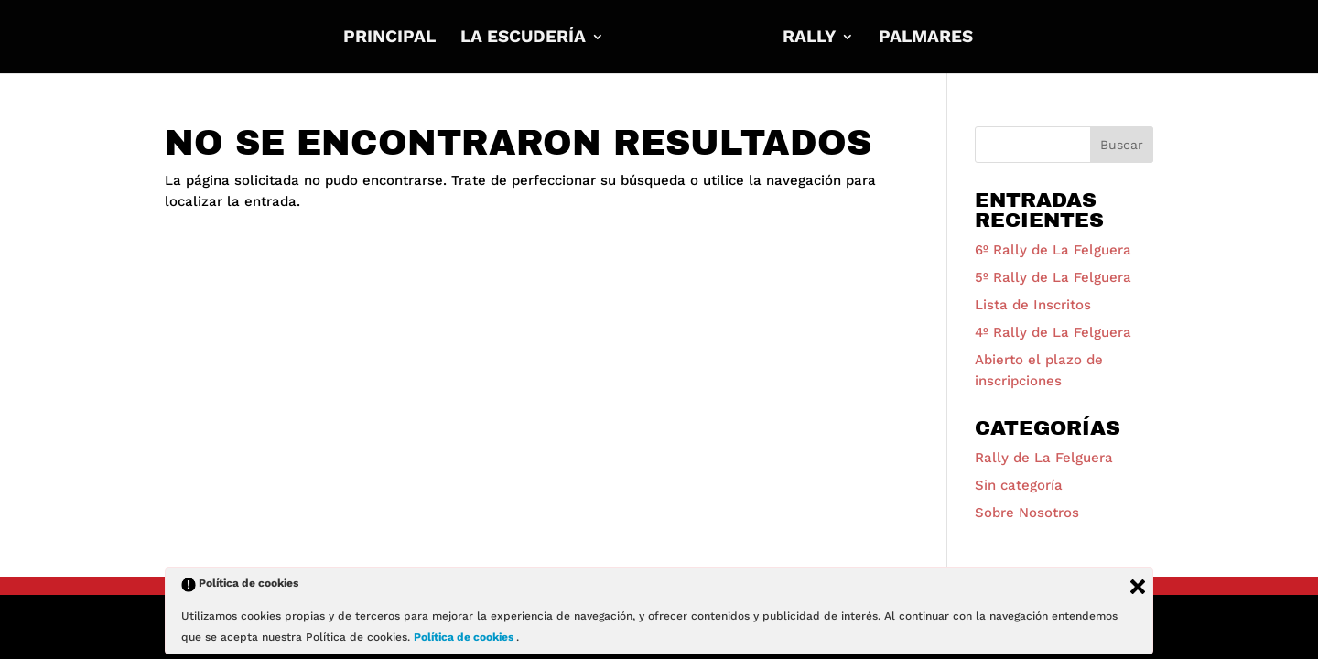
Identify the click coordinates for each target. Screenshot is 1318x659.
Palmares (926, 38)
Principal (389, 38)
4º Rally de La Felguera (1053, 332)
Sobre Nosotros (1027, 512)
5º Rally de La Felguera (1053, 277)
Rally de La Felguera (1044, 457)
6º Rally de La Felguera (1053, 250)
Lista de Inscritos (1033, 305)
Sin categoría (1019, 485)
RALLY (809, 38)
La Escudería (523, 38)
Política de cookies (465, 637)
